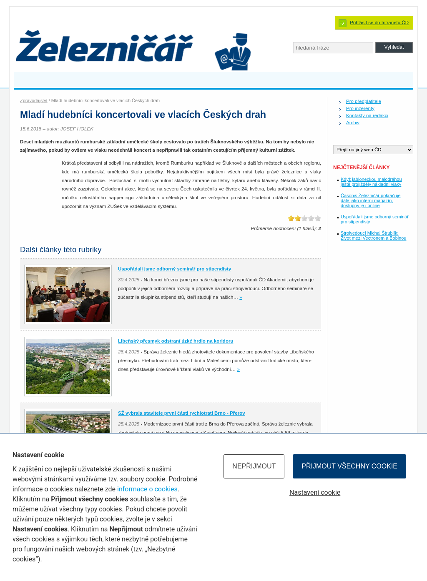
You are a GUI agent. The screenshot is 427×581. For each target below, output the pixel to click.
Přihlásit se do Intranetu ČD (379, 22)
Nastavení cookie (314, 492)
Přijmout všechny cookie (349, 466)
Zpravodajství (34, 100)
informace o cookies (147, 489)
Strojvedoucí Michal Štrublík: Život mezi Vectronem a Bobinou (373, 235)
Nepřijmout (254, 466)
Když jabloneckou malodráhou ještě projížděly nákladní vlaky (371, 182)
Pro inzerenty (360, 108)
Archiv (352, 122)
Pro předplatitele (363, 101)
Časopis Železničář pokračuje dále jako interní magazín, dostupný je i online (370, 200)
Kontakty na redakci (367, 115)
